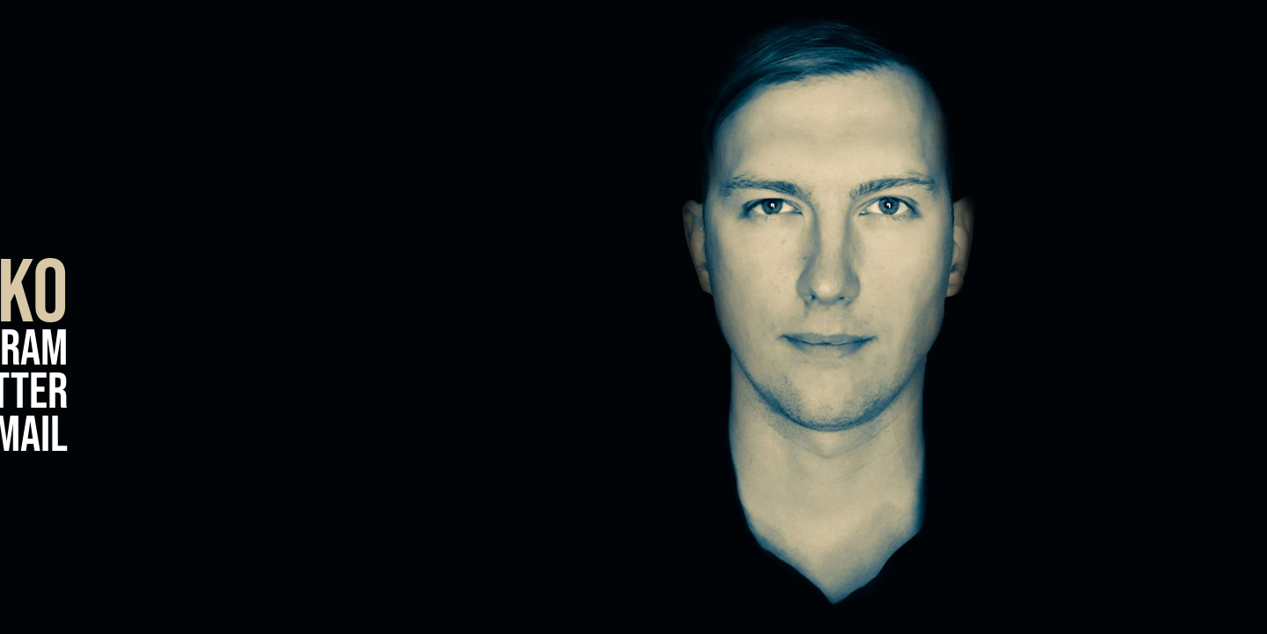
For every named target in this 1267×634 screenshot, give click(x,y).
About (1212, 371)
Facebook (160, 239)
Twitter (485, 393)
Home (1216, 313)
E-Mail (498, 436)
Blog (1220, 199)
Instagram (464, 350)
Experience (1180, 256)
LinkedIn (153, 196)
